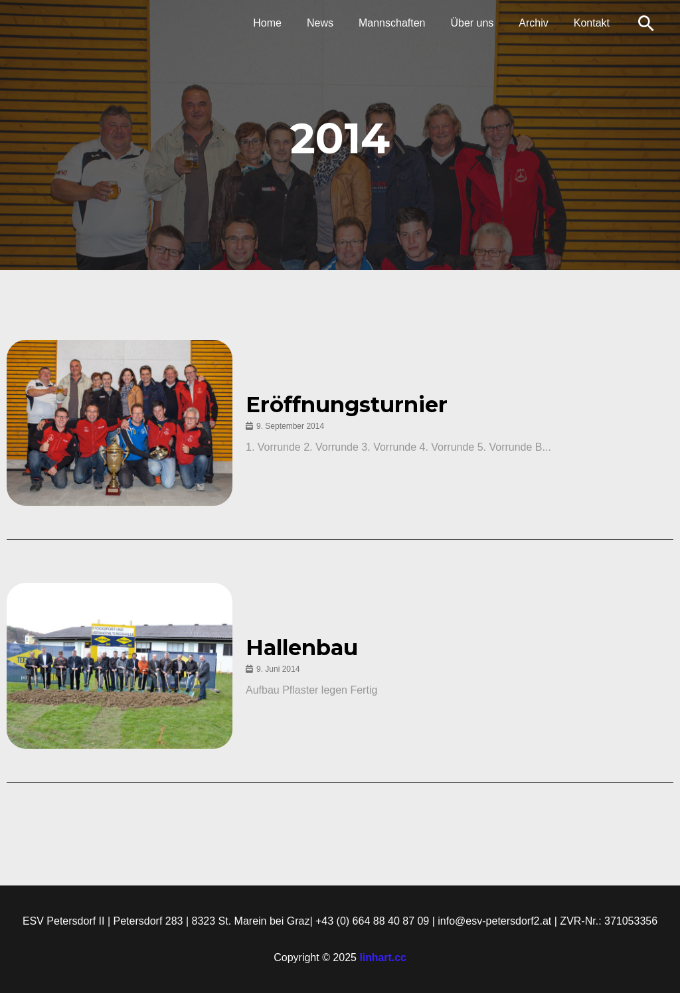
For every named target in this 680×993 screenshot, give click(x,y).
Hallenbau (303, 648)
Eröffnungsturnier (348, 405)
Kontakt (594, 23)
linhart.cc (382, 957)
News (338, 23)
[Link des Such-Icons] (646, 23)
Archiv (539, 23)
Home (289, 23)
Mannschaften (406, 23)
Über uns (481, 23)
